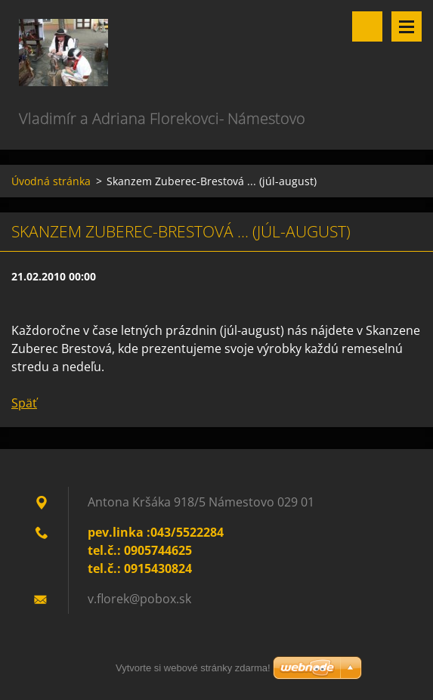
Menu (406, 26)
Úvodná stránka (51, 181)
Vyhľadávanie (367, 26)
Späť (24, 403)
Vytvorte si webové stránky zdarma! (193, 668)
